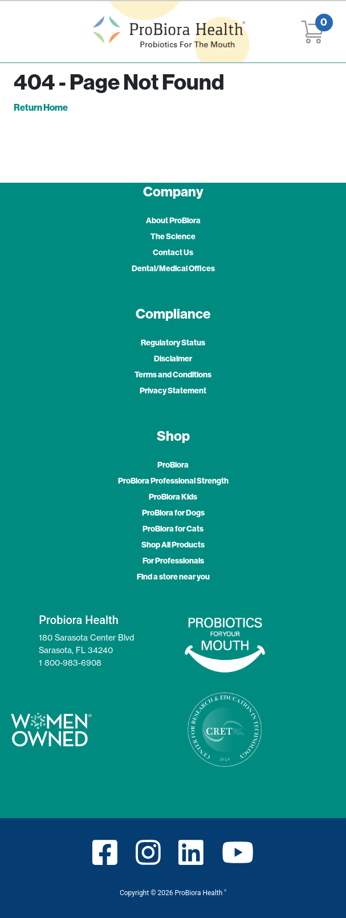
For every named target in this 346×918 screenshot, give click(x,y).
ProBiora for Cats (173, 529)
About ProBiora (173, 220)
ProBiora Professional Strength (173, 481)
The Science (173, 236)
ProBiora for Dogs (173, 513)
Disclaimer (173, 358)
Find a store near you (173, 576)
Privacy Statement (173, 390)
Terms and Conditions (173, 374)
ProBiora (173, 465)
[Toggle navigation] (25, 32)
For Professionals (173, 560)
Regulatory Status (173, 342)
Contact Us (173, 252)
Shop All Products (173, 544)
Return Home (41, 107)
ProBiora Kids (173, 497)
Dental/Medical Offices (173, 268)
